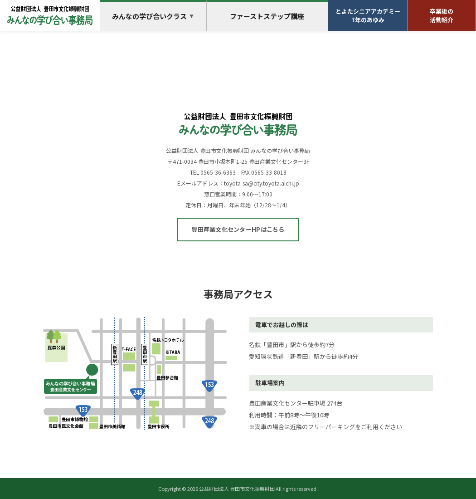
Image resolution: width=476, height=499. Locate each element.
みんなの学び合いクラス (153, 16)
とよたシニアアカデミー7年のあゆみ (367, 15)
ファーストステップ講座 (267, 16)
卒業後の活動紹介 (441, 15)
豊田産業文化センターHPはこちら (237, 229)
